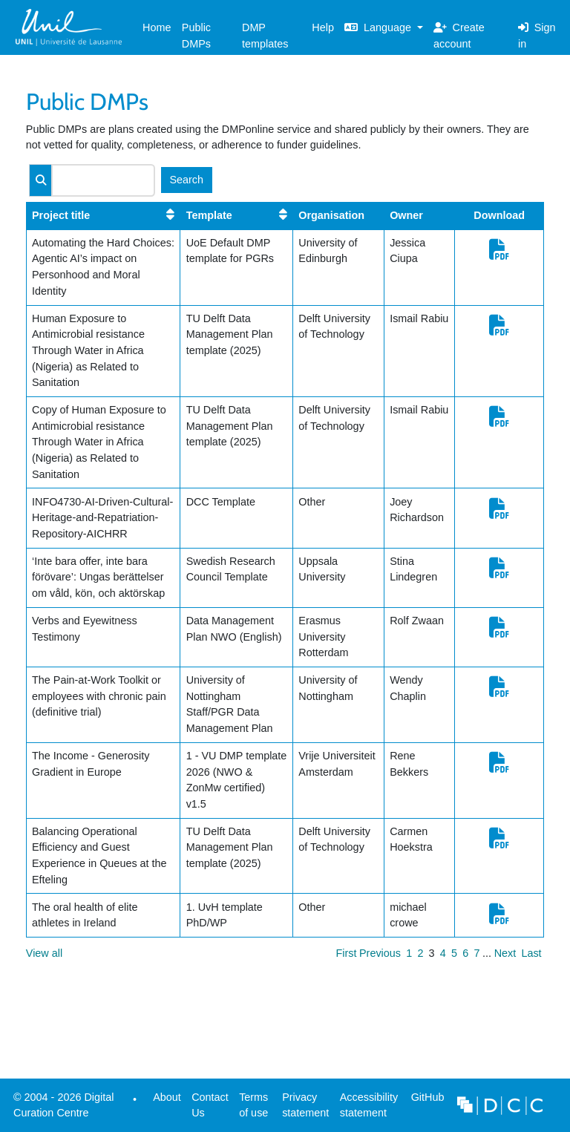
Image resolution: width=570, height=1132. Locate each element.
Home (156, 27)
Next (505, 953)
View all (44, 953)
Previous (380, 953)
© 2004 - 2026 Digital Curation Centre (61, 1109)
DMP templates (265, 36)
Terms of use (253, 1105)
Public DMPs (196, 36)
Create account (459, 36)
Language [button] (379, 27)
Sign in (536, 36)
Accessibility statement (369, 1105)
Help (323, 27)
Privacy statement (305, 1105)
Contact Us (210, 1105)
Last (531, 953)
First (345, 953)
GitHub (424, 1101)
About (167, 1097)
